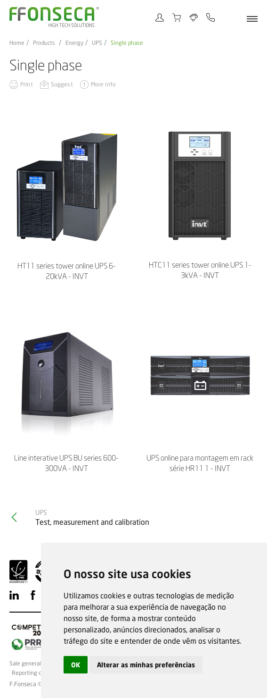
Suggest (62, 84)
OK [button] (75, 665)
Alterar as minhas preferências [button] (146, 665)
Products (44, 43)
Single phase (127, 43)
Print (26, 84)
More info (103, 84)
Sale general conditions (39, 663)
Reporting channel (35, 673)
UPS (97, 43)
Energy (74, 43)
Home (16, 43)
